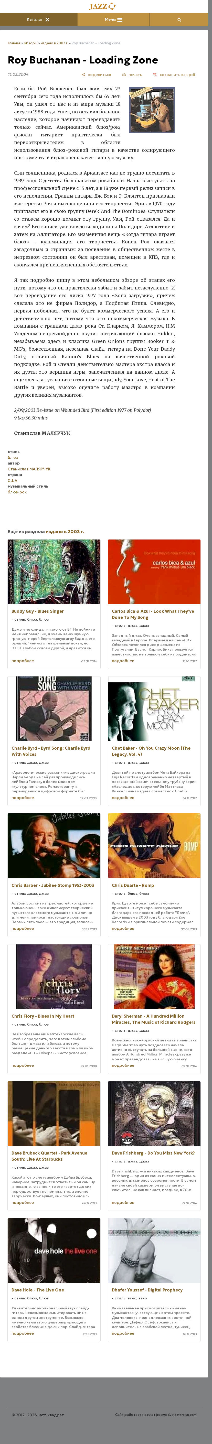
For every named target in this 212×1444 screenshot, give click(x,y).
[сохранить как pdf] (174, 74)
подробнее (23, 660)
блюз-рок (17, 492)
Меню (113, 19)
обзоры (30, 43)
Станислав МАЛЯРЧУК (29, 469)
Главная (14, 43)
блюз (13, 457)
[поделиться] (96, 74)
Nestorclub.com (184, 1415)
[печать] (132, 74)
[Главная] (104, 7)
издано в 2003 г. (54, 43)
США (12, 480)
